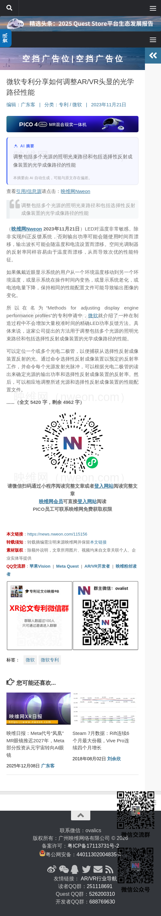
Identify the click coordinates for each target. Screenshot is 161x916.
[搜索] (9, 8)
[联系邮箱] (98, 869)
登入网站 (103, 486)
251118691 (99, 886)
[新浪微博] (51, 869)
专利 (63, 104)
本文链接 (98, 542)
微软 (77, 104)
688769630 (102, 901)
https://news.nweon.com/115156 (57, 534)
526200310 (102, 894)
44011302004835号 (99, 854)
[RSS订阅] (109, 869)
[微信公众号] (63, 869)
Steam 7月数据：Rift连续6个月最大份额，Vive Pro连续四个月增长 (101, 740)
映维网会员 (51, 501)
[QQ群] (74, 869)
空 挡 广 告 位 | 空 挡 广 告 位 (72, 58)
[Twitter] (86, 869)
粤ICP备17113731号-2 (93, 846)
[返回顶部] (80, 815)
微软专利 (50, 659)
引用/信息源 (28, 191)
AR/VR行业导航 (99, 878)
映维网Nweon (75, 191)
